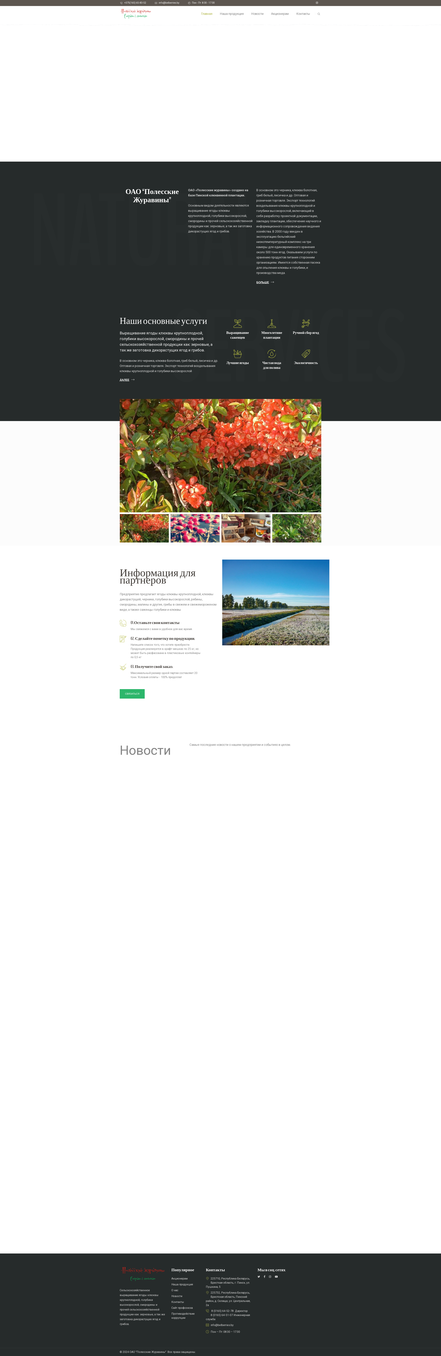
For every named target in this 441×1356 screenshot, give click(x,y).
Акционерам (179, 1278)
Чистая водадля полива (271, 365)
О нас (174, 1290)
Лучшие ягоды (237, 363)
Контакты (177, 1302)
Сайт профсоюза (182, 1307)
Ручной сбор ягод (306, 332)
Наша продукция (182, 1284)
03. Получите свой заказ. (152, 666)
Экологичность (306, 363)
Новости (176, 1296)
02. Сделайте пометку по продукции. (163, 638)
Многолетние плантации (271, 335)
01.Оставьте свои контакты (155, 622)
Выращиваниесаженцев (237, 335)
